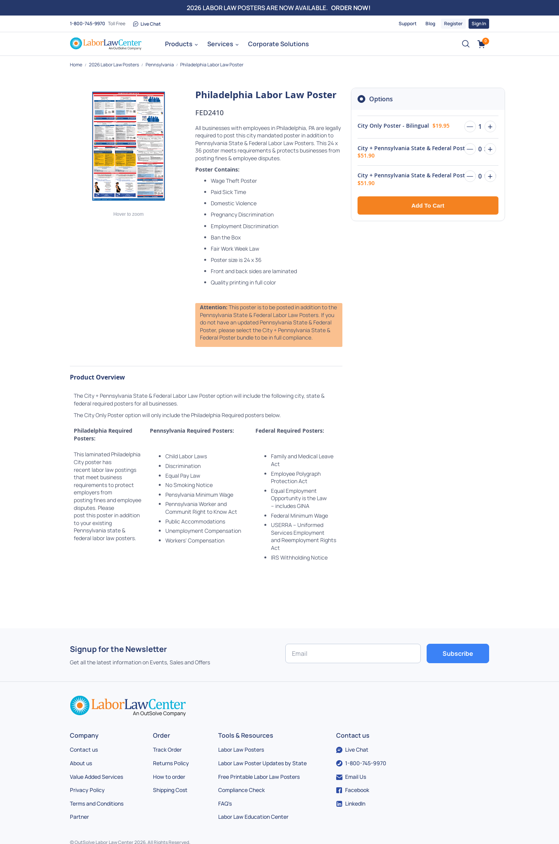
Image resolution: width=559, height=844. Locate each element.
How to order (169, 776)
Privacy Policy (87, 790)
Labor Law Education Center (253, 816)
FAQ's (225, 803)
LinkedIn (350, 803)
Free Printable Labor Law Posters (259, 776)
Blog (430, 23)
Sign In (479, 23)
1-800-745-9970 (87, 23)
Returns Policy (171, 763)
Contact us (84, 749)
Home (76, 64)
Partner (79, 816)
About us (81, 763)
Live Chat (147, 24)
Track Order (167, 749)
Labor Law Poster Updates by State (262, 763)
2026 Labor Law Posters (114, 64)
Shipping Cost (170, 790)
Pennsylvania (160, 64)
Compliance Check (241, 790)
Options (381, 99)
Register (453, 23)
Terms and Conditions (96, 803)
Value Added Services (96, 776)
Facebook (352, 790)
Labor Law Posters (241, 749)
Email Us (351, 776)
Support (408, 23)
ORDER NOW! (351, 7)
